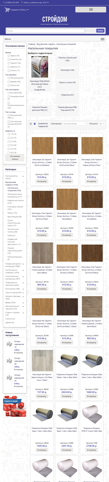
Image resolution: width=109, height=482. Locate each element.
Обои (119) (12, 213)
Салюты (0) (10, 318)
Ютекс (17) (15, 70)
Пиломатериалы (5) (15, 258)
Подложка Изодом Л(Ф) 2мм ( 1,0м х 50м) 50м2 (91, 376)
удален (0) (9, 322)
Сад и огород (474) (13, 292)
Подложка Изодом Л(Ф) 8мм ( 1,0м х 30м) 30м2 (66, 429)
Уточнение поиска (15, 157)
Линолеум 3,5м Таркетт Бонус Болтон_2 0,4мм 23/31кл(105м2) (91, 270)
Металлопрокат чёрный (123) (12, 307)
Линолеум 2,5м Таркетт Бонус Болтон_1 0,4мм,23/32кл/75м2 (91, 162)
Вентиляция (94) (15, 216)
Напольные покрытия (66, 44)
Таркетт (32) (15, 63)
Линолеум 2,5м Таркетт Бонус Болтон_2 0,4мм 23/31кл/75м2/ (42, 216)
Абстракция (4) (16, 78)
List (30, 124)
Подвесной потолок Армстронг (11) (14, 242)
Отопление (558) (12, 288)
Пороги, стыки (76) (67, 82)
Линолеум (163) (67, 70)
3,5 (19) (13, 149)
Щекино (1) (15, 66)
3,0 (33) (13, 145)
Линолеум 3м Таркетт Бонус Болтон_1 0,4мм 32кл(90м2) (67, 216)
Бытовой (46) (16, 92)
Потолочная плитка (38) (13, 230)
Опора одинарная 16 (19, 344)
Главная (31, 44)
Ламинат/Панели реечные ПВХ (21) (39, 108)
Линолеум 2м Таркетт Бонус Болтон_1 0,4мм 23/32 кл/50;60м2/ (42, 162)
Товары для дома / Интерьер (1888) (13, 265)
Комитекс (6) (15, 59)
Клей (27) (11, 235)
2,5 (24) (13, 141)
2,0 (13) (13, 137)
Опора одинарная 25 (19, 378)
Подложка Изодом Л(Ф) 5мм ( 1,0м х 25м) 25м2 (42, 429)
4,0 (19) (13, 152)
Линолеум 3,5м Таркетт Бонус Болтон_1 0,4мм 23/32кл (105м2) (66, 270)
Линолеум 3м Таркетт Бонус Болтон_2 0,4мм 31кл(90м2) (91, 216)
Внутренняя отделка (46, 44)
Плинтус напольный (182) (67, 59)
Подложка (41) (67, 94)
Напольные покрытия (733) (14, 189)
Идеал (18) (14, 55)
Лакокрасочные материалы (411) (15, 195)
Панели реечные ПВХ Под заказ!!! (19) (67, 108)
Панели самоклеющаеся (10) (15, 250)
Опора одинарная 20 (19, 361)
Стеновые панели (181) (15, 208)
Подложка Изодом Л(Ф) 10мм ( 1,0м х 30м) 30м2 (66, 376)
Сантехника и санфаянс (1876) (12, 271)
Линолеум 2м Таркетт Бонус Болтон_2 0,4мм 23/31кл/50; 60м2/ (67, 162)
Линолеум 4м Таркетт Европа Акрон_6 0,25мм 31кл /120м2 (42, 377)
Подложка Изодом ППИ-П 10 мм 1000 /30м (91, 429)
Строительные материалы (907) (12, 277)
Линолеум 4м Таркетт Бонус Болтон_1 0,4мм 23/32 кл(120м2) (42, 323)
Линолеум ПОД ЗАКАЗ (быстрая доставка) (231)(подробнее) (40, 85)
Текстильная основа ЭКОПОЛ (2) (15, 124)
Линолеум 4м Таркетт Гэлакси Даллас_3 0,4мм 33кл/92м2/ (91, 323)
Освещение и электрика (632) (12, 283)
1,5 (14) (13, 134)
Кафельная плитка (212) (16, 201)
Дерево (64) (15, 81)
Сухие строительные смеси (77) (14, 223)
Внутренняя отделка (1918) (11, 183)
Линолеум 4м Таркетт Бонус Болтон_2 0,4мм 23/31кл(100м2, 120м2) (67, 323)
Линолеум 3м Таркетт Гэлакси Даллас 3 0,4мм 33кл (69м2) (42, 270)
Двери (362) (10, 302)
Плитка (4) (14, 85)
